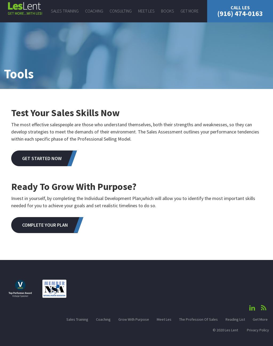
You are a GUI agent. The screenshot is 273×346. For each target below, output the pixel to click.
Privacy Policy (258, 330)
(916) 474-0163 (240, 11)
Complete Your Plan (45, 225)
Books (167, 11)
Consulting (121, 11)
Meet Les (146, 11)
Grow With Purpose (133, 319)
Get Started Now (42, 158)
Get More (189, 11)
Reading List (235, 319)
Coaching (94, 11)
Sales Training (65, 11)
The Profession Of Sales (198, 319)
